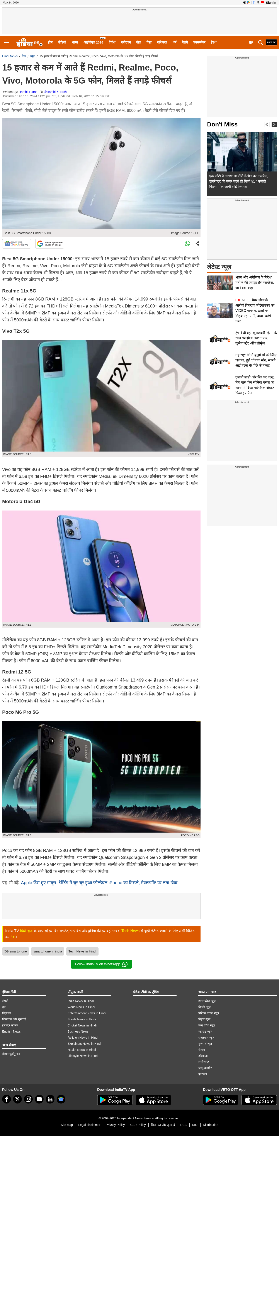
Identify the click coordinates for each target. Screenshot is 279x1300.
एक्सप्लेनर (199, 42)
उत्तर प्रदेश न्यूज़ (207, 1001)
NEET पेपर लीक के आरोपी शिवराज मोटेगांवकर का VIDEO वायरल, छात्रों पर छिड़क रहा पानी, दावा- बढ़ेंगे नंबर (254, 310)
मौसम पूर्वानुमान (11, 1054)
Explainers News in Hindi (84, 1043)
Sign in (271, 2)
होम (50, 42)
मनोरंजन (126, 42)
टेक (24, 56)
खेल (138, 42)
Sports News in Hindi (82, 1019)
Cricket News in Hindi (82, 1025)
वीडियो (62, 42)
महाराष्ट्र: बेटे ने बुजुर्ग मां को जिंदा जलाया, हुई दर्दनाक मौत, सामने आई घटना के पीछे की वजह (256, 360)
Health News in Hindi (82, 1049)
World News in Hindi (81, 1007)
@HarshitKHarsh (55, 92)
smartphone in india (47, 951)
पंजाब (201, 1049)
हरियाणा (203, 1056)
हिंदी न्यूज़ (26, 931)
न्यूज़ (32, 56)
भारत (74, 42)
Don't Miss (222, 124)
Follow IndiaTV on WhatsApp (101, 964)
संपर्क (5, 1001)
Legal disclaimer (89, 1125)
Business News (78, 1031)
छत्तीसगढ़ (203, 1062)
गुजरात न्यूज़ (205, 1043)
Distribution (210, 1125)
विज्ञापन (6, 1013)
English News (11, 1031)
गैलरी (185, 42)
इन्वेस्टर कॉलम (10, 1025)
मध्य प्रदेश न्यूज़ (206, 1025)
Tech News (130, 931)
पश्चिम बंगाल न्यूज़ (208, 1013)
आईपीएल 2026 (93, 42)
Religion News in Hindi (83, 1037)
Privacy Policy (115, 1125)
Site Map (67, 1125)
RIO (194, 1125)
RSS (183, 1125)
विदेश (112, 42)
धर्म (174, 42)
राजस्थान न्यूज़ (206, 1037)
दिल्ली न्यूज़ (204, 1007)
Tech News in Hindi (82, 951)
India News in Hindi (81, 1001)
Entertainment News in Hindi (87, 1013)
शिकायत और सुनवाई (14, 1019)
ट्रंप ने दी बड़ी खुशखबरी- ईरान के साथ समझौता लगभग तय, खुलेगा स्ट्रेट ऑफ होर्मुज (256, 338)
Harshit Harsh (28, 92)
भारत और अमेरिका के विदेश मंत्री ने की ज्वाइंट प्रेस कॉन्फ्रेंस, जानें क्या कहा (254, 282)
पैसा (148, 42)
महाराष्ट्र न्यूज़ (205, 1031)
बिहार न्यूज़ (204, 1019)
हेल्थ (213, 42)
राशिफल (162, 42)
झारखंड (202, 1074)
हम (3, 1007)
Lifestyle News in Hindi (83, 1056)
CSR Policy (138, 1125)
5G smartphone (15, 951)
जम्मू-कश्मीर (205, 1068)
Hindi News (10, 56)
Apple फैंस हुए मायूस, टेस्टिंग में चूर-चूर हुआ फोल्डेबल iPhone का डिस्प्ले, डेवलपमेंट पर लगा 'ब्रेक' (99, 882)
